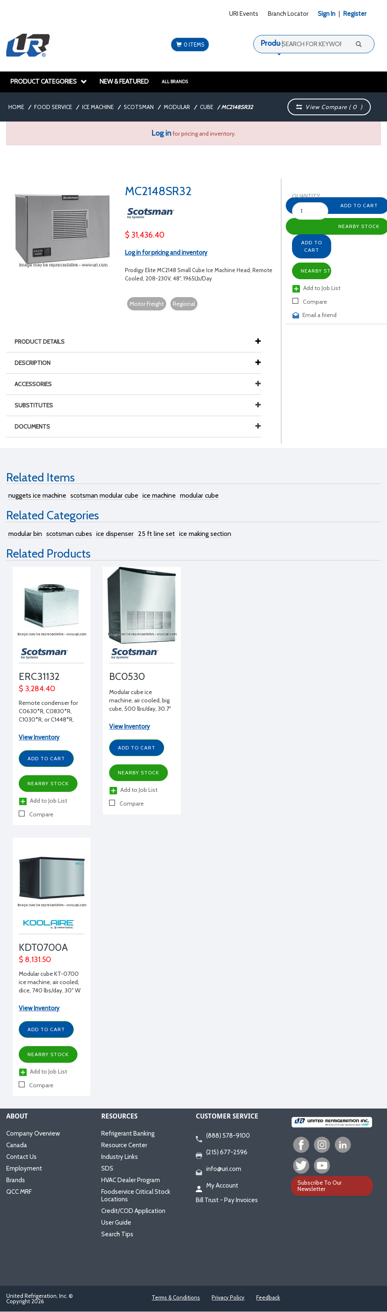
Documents (138, 426)
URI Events (243, 13)
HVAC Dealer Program (130, 1180)
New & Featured (124, 81)
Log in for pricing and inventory (166, 252)
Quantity (302, 196)
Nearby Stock (316, 271)
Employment (24, 1168)
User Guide (116, 1222)
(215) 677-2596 (221, 1152)
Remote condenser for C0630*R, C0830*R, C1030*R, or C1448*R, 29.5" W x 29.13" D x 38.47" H (48, 719)
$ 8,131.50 (35, 959)
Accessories (138, 384)
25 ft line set (156, 534)
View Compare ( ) (329, 107)
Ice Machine (98, 107)
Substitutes (138, 405)
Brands (15, 1180)
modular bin (25, 534)
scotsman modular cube (104, 495)
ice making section (205, 534)
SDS (107, 1168)
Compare (309, 301)
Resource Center (124, 1145)
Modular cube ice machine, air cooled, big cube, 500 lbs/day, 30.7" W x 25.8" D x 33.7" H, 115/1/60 (140, 708)
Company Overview (33, 1133)
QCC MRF (19, 1191)
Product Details (44, 341)
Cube (206, 107)
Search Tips (117, 1234)
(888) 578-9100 (223, 1136)
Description (37, 363)
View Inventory (39, 737)
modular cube (199, 495)
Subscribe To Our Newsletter (319, 1186)
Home (16, 107)
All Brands (175, 81)
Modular (177, 107)
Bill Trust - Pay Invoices (227, 1200)
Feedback (268, 1297)
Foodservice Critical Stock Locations (135, 1195)
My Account (217, 1186)
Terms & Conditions (176, 1297)
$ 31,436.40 (145, 235)
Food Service (53, 107)
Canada (16, 1145)
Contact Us (21, 1157)
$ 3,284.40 (37, 688)
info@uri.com (218, 1169)
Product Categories (48, 81)
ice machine (159, 495)
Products (275, 43)
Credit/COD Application (133, 1211)
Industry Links (119, 1157)
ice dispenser (115, 534)
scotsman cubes (69, 534)
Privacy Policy (228, 1297)
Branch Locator (288, 13)
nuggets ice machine (37, 495)
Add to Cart (311, 246)
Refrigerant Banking (128, 1133)
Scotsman (139, 107)
